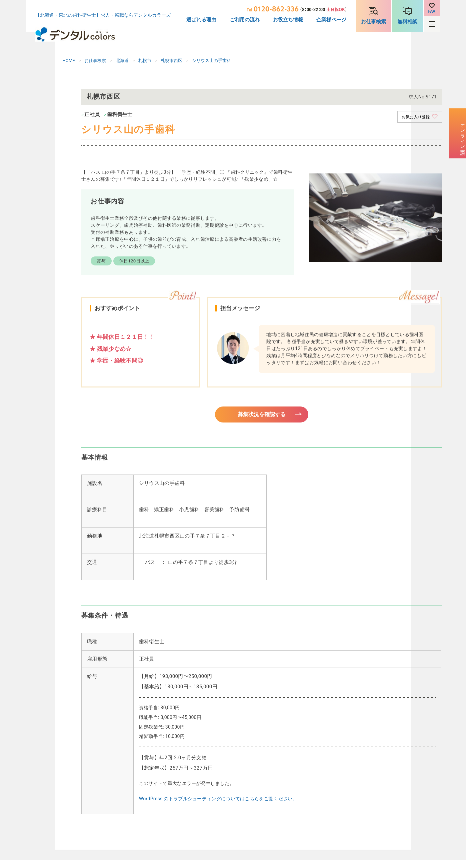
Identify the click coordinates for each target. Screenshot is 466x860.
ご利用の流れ (245, 20)
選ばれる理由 (201, 20)
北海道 (122, 60)
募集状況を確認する (261, 415)
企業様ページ (331, 20)
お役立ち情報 (288, 20)
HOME (68, 60)
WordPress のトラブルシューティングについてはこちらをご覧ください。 (218, 801)
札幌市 (144, 60)
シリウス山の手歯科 (211, 60)
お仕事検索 (373, 22)
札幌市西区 (171, 60)
